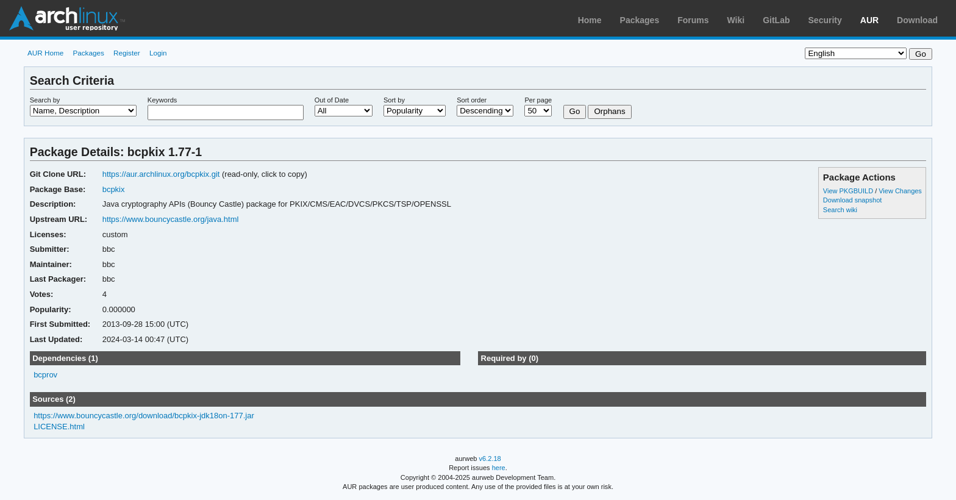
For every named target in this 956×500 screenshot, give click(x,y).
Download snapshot (852, 200)
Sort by (394, 100)
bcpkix (113, 189)
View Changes (900, 191)
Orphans (609, 111)
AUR (869, 20)
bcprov (45, 374)
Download (917, 20)
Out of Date (332, 100)
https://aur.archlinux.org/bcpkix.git (161, 174)
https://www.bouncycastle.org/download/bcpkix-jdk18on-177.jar (144, 415)
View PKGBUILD (849, 191)
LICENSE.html (59, 426)
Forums (692, 20)
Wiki (736, 20)
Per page (538, 100)
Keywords (162, 100)
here (498, 467)
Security (825, 20)
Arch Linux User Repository (67, 18)
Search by (45, 100)
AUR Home (45, 53)
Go (574, 111)
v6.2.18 (490, 458)
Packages (640, 20)
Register (126, 53)
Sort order (472, 100)
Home (590, 20)
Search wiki (840, 209)
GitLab (776, 20)
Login (158, 53)
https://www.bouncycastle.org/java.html (170, 219)
